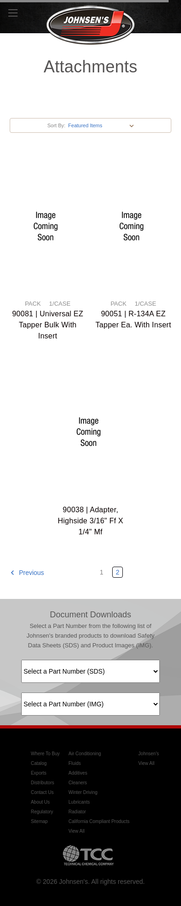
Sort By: (56, 125)
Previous (27, 572)
